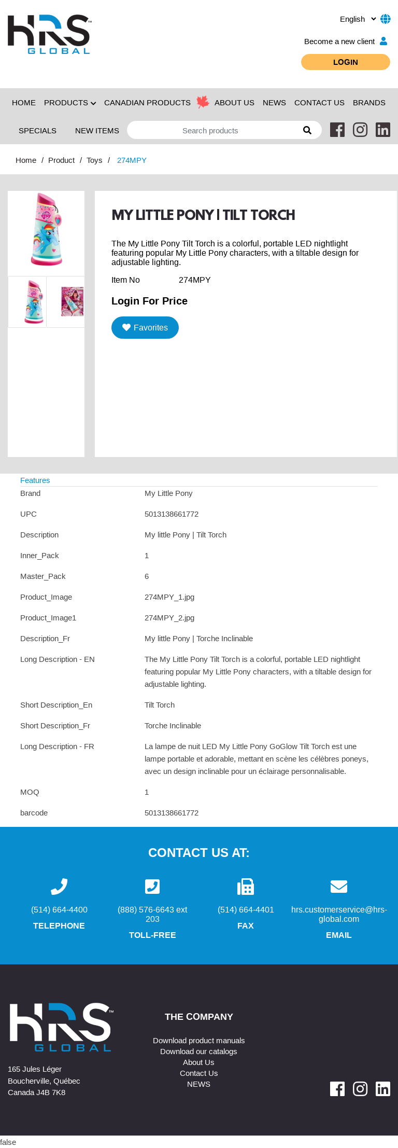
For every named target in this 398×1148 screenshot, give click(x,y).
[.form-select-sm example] (358, 18)
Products (70, 102)
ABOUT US (234, 102)
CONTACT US (319, 102)
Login (345, 62)
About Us (199, 1062)
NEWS (274, 102)
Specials (37, 130)
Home (24, 102)
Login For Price (149, 300)
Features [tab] (35, 480)
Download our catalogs (198, 1051)
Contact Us (199, 1073)
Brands (369, 102)
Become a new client (345, 41)
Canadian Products (147, 102)
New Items (97, 130)
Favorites (145, 327)
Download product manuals (199, 1040)
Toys (95, 160)
